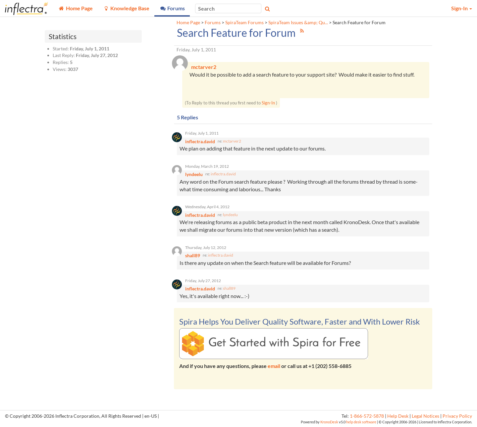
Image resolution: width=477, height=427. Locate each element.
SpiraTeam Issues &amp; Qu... (298, 22)
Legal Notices (425, 416)
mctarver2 (232, 141)
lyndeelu (230, 214)
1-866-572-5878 (367, 416)
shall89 (229, 288)
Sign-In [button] (461, 8)
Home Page (188, 22)
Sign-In (268, 102)
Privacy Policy (457, 416)
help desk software (361, 422)
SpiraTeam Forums (244, 22)
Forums (213, 22)
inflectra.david (223, 173)
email (274, 366)
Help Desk (397, 416)
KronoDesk (329, 422)
